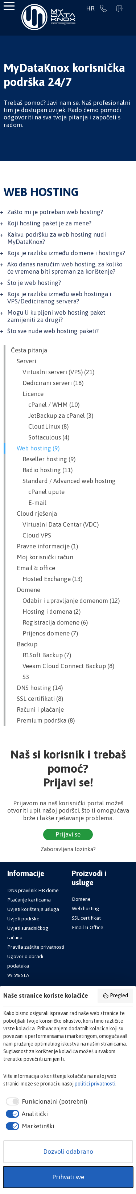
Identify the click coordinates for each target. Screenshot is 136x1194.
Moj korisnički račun (42, 557)
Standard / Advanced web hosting (63, 480)
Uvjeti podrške (23, 918)
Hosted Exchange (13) (46, 578)
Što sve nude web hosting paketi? (53, 331)
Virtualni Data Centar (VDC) (55, 524)
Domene (25, 589)
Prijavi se (119, 8)
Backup (24, 644)
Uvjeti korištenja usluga (33, 909)
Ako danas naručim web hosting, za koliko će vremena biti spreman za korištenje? (65, 268)
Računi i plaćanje (37, 709)
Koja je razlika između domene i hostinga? (66, 253)
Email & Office (87, 927)
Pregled (115, 996)
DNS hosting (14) (37, 687)
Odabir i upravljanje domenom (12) (65, 600)
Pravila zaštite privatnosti (35, 947)
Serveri (23, 361)
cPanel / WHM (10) (45, 404)
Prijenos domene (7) (44, 633)
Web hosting (85, 908)
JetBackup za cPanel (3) (52, 415)
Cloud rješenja (34, 513)
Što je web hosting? (34, 282)
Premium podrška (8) (43, 720)
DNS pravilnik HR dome (33, 890)
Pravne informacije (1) (44, 546)
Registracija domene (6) (49, 622)
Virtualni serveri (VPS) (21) (52, 372)
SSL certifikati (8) (37, 698)
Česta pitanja (29, 350)
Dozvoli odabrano (68, 1151)
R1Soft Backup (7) (41, 655)
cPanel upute (38, 491)
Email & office (33, 568)
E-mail (28, 502)
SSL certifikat (86, 918)
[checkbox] (45, 1102)
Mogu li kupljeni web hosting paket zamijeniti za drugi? (56, 316)
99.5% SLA (18, 975)
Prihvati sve (68, 1177)
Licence (27, 393)
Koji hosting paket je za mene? (49, 223)
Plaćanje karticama (29, 900)
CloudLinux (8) (40, 426)
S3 (20, 676)
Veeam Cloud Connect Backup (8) (62, 666)
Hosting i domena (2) (46, 611)
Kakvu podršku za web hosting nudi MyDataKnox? (56, 238)
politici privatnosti (95, 1084)
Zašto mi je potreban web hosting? (55, 212)
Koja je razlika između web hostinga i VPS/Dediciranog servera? (59, 297)
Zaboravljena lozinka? (68, 849)
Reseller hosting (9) (43, 459)
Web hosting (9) (35, 448)
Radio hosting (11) (42, 470)
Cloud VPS (31, 535)
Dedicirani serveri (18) (47, 383)
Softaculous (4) (40, 437)
